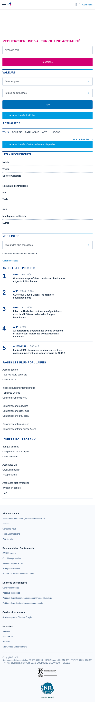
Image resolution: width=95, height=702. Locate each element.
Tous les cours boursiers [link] (14, 374)
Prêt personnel (9, 474)
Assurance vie (9, 464)
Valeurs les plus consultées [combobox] (19, 245)
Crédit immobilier (11, 469)
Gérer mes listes (10, 260)
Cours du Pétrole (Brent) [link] (14, 397)
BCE (4, 209)
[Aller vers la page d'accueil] (10, 4)
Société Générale (11, 175)
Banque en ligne (10, 446)
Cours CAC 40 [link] (9, 379)
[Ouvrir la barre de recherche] (76, 5)
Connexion (87, 4)
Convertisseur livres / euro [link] (15, 424)
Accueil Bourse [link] (10, 369)
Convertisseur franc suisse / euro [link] (19, 429)
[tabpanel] (47, 143)
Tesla (5, 199)
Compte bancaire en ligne (15, 451)
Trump (6, 169)
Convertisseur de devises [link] (15, 406)
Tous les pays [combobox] (12, 81)
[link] (23, 518)
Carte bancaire (10, 456)
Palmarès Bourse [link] (11, 392)
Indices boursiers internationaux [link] (18, 388)
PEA (4, 492)
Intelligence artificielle (14, 216)
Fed (4, 192)
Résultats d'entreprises (15, 186)
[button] (4, 4)
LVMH (5, 223)
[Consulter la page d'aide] (79, 5)
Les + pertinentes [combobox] (80, 139)
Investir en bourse (11, 488)
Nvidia (5, 162)
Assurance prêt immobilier (15, 483)
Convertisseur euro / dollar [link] (15, 416)
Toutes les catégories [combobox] (16, 93)
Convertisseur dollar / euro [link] (15, 411)
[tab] (5, 133)
